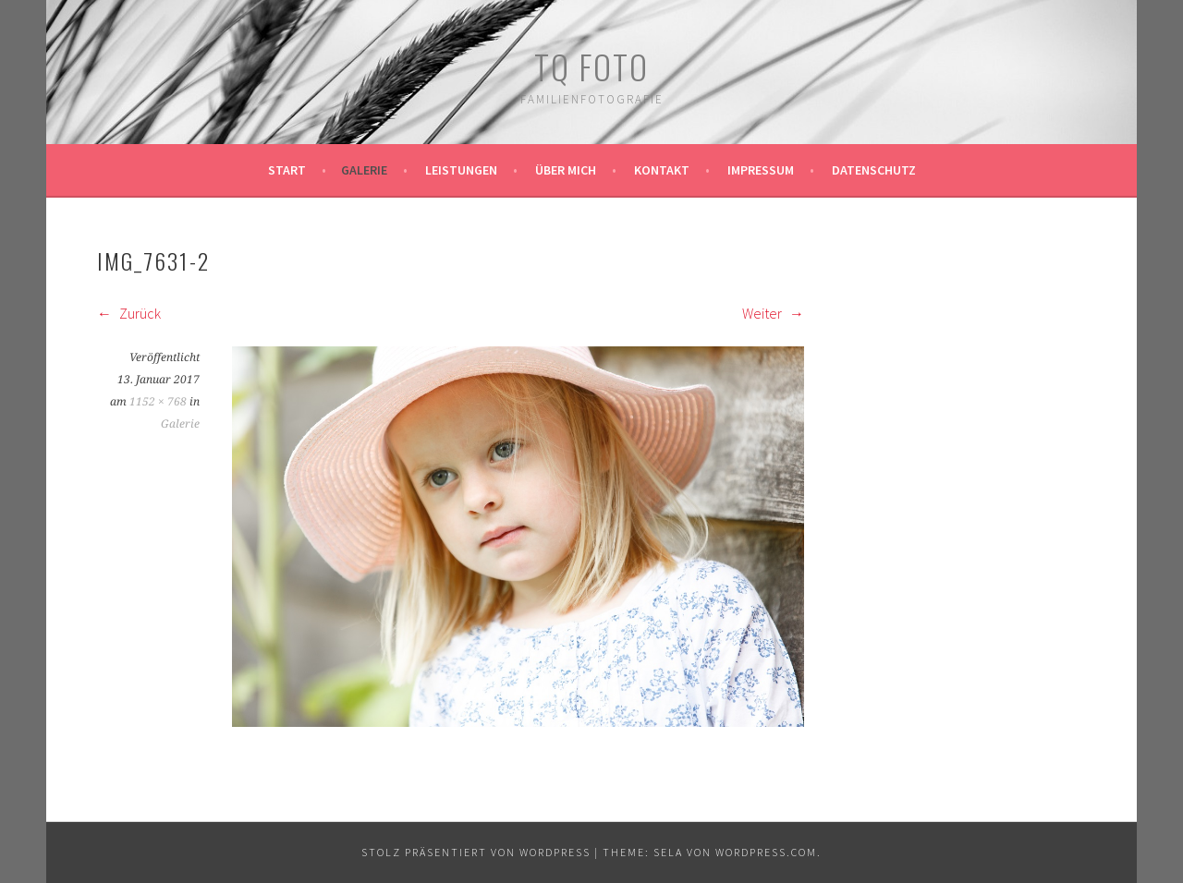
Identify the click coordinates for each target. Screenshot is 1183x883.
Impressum (760, 170)
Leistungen (461, 170)
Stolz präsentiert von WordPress (476, 852)
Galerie (364, 170)
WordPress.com (766, 852)
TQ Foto (591, 66)
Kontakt (661, 170)
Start (287, 170)
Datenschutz (874, 170)
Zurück (129, 313)
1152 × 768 (158, 401)
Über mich (565, 170)
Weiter (773, 313)
